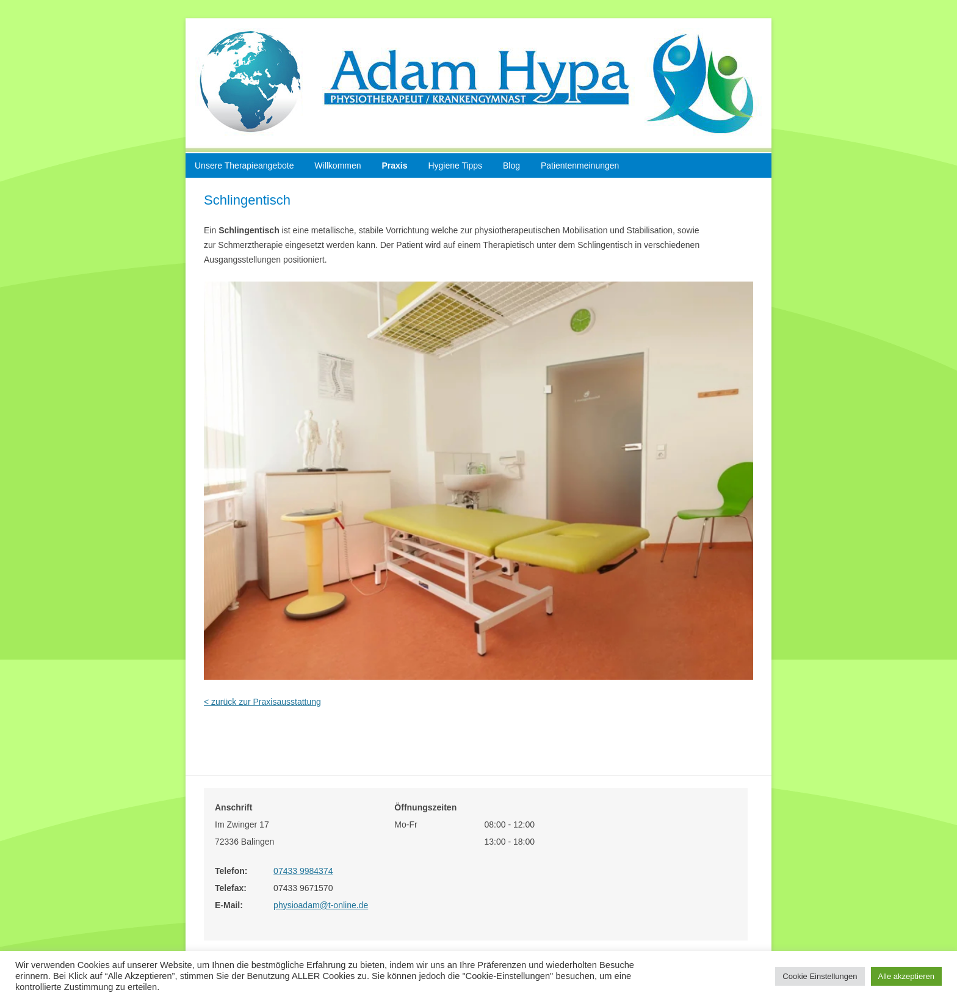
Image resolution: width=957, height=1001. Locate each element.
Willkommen (337, 165)
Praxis (394, 165)
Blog (511, 165)
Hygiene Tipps (455, 165)
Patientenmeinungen (580, 165)
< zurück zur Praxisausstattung (262, 702)
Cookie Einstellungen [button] (819, 976)
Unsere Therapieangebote (244, 165)
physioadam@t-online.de (320, 905)
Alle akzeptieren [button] (906, 976)
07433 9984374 (303, 871)
